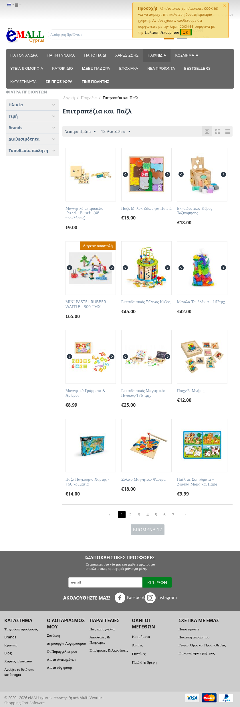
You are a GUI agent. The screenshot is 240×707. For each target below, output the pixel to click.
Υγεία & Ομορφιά (26, 68)
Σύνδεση (53, 635)
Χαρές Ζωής (126, 55)
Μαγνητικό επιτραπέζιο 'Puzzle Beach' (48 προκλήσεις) (84, 213)
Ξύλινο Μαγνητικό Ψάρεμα (143, 479)
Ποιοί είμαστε (188, 629)
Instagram (161, 597)
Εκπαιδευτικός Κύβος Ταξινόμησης (194, 211)
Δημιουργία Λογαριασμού (66, 643)
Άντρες (137, 645)
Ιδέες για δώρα (96, 68)
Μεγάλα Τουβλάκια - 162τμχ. (201, 301)
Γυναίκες (138, 653)
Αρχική (69, 97)
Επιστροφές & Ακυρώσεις (109, 650)
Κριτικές (10, 645)
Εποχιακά (128, 68)
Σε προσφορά (59, 81)
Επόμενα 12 (147, 529)
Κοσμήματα (186, 55)
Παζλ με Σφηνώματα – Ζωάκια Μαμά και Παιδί (197, 482)
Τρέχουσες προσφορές (21, 629)
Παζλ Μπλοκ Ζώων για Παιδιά (146, 208)
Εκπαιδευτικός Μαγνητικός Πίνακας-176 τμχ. (143, 393)
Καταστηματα (23, 81)
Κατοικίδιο (62, 68)
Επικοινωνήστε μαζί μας (196, 653)
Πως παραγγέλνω (102, 629)
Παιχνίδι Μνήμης (191, 390)
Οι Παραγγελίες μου (62, 651)
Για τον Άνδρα (23, 55)
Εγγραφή (157, 582)
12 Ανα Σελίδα (115, 132)
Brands (10, 637)
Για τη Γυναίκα (61, 55)
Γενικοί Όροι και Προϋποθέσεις (202, 645)
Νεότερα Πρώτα (80, 132)
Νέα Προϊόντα (161, 68)
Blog (8, 653)
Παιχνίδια (157, 55)
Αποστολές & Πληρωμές (100, 639)
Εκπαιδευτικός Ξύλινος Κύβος (145, 301)
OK (186, 32)
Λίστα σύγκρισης (60, 667)
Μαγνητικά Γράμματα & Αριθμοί (85, 393)
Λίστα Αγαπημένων (61, 659)
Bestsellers (197, 68)
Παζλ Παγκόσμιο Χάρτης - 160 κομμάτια (87, 482)
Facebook (129, 597)
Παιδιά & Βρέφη (144, 662)
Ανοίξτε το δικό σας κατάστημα (19, 672)
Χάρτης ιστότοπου (18, 661)
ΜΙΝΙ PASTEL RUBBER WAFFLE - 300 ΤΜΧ (86, 304)
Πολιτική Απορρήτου (162, 32)
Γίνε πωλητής (95, 81)
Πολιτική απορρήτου (193, 637)
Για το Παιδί (95, 55)
